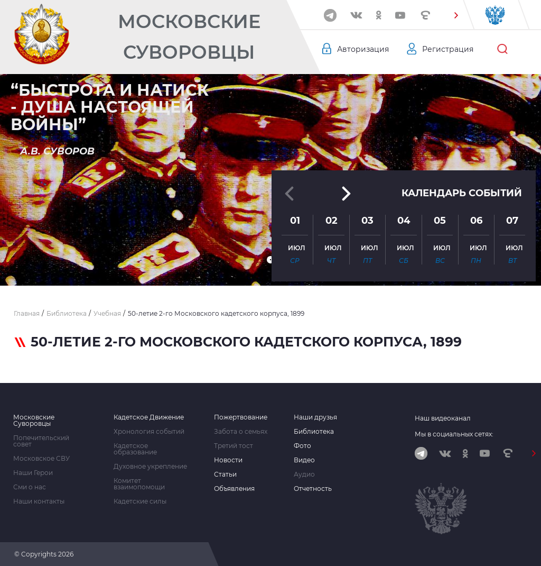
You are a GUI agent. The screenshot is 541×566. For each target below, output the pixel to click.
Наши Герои (33, 473)
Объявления (234, 489)
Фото (302, 446)
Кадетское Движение (149, 417)
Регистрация (447, 49)
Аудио (304, 474)
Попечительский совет (41, 441)
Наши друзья (315, 417)
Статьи (225, 474)
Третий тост (233, 446)
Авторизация (363, 49)
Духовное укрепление (150, 466)
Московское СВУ (41, 458)
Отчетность (313, 489)
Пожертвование (240, 417)
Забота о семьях (240, 431)
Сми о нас (29, 487)
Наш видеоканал (443, 418)
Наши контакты (38, 501)
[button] (456, 15)
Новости (228, 460)
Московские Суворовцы (189, 36)
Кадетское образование (135, 449)
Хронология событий (149, 431)
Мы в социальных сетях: (454, 434)
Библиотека (314, 431)
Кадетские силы (140, 501)
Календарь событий (462, 193)
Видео (304, 460)
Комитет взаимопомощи (139, 484)
